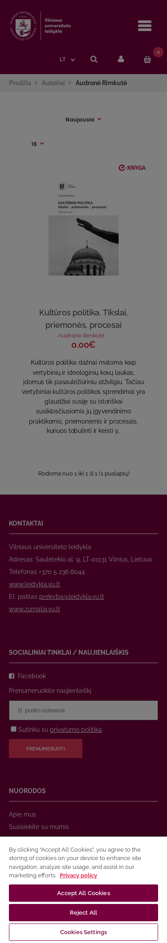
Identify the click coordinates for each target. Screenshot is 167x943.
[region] (83, 889)
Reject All (83, 912)
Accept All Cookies (83, 893)
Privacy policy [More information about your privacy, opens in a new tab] (78, 875)
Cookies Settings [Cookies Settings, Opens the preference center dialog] (83, 932)
